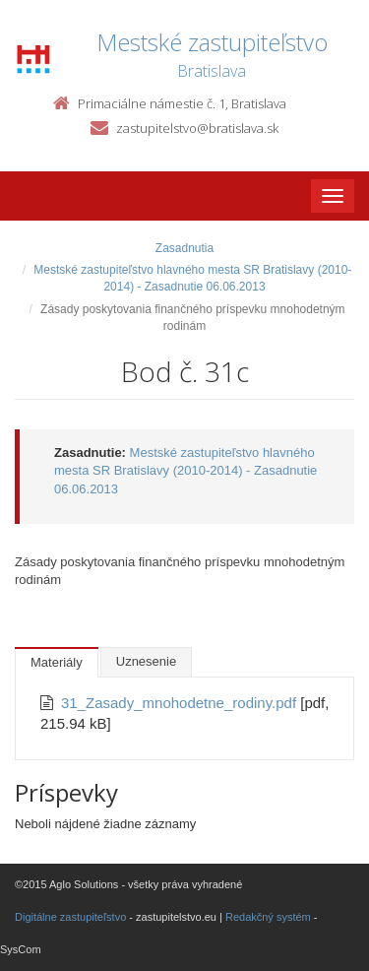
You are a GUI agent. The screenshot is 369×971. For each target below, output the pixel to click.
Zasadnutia (184, 248)
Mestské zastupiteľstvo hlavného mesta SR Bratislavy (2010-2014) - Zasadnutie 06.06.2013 (185, 470)
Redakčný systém (268, 917)
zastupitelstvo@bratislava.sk (197, 128)
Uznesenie (146, 661)
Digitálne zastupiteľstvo (70, 917)
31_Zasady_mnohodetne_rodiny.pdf (180, 702)
